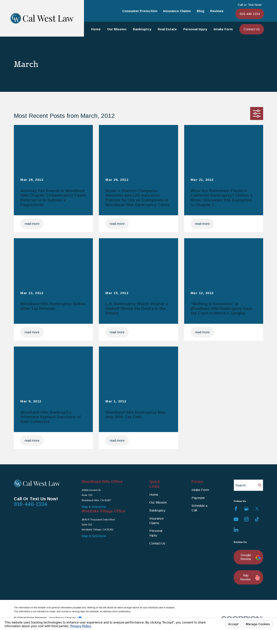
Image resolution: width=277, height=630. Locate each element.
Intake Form (200, 490)
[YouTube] (236, 519)
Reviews (217, 11)
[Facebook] (236, 508)
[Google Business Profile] (246, 508)
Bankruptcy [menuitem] (142, 29)
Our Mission (158, 502)
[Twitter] (257, 508)
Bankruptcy (157, 510)
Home (153, 494)
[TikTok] (257, 519)
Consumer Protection (139, 11)
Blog (200, 11)
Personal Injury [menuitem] (195, 29)
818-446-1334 (250, 14)
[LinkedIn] (236, 529)
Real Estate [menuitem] (167, 29)
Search (240, 485)
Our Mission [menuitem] (116, 29)
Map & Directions (94, 507)
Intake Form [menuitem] (223, 29)
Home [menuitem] (96, 29)
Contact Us (252, 29)
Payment (198, 498)
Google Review (249, 557)
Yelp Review (249, 577)
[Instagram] (246, 519)
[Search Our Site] (259, 485)
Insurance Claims (177, 11)
